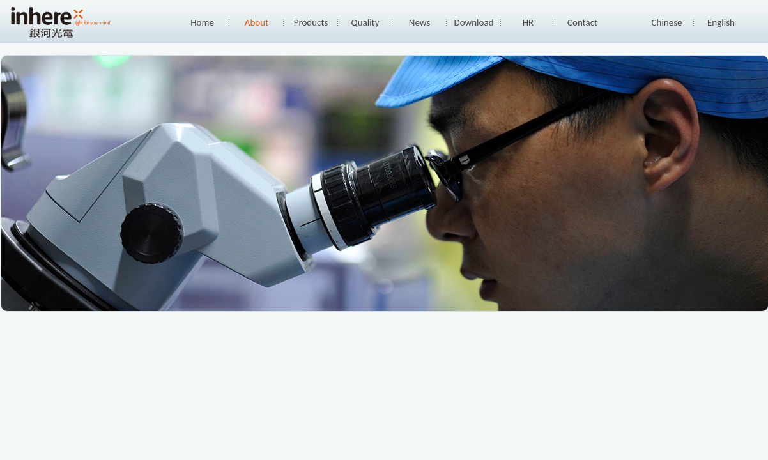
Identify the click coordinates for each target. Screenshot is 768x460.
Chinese (667, 22)
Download (473, 22)
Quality (365, 22)
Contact (582, 22)
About (256, 22)
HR (528, 22)
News (420, 22)
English (721, 22)
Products (311, 22)
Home (202, 22)
